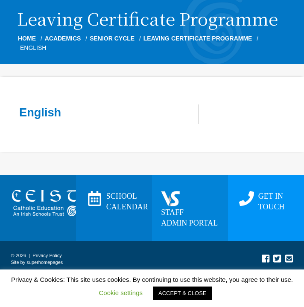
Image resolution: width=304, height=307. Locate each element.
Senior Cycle (112, 38)
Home (27, 38)
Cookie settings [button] (121, 292)
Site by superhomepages (37, 262)
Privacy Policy (46, 255)
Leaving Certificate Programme (197, 38)
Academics (63, 38)
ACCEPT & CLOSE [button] (182, 293)
